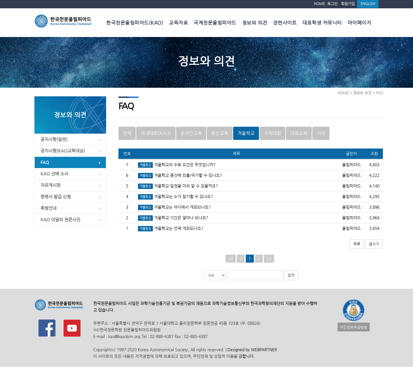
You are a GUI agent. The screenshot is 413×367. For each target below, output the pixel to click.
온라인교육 (191, 133)
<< (230, 258)
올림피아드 (351, 165)
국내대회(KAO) (156, 133)
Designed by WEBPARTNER (251, 350)
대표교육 (298, 133)
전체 (127, 133)
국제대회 (272, 133)
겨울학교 (246, 133)
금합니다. (247, 356)
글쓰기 (374, 244)
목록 (356, 244)
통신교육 (219, 133)
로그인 (332, 3)
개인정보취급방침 (353, 327)
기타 (321, 133)
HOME (319, 3)
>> (269, 258)
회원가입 (348, 3)
